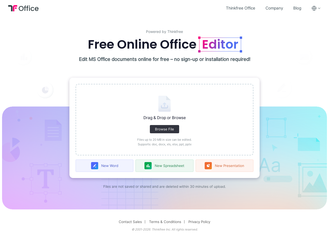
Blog (297, 8)
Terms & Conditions (165, 222)
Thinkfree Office (240, 8)
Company (274, 8)
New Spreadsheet (169, 166)
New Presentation (229, 166)
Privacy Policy (199, 222)
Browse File (164, 129)
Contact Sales (130, 222)
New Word (109, 166)
